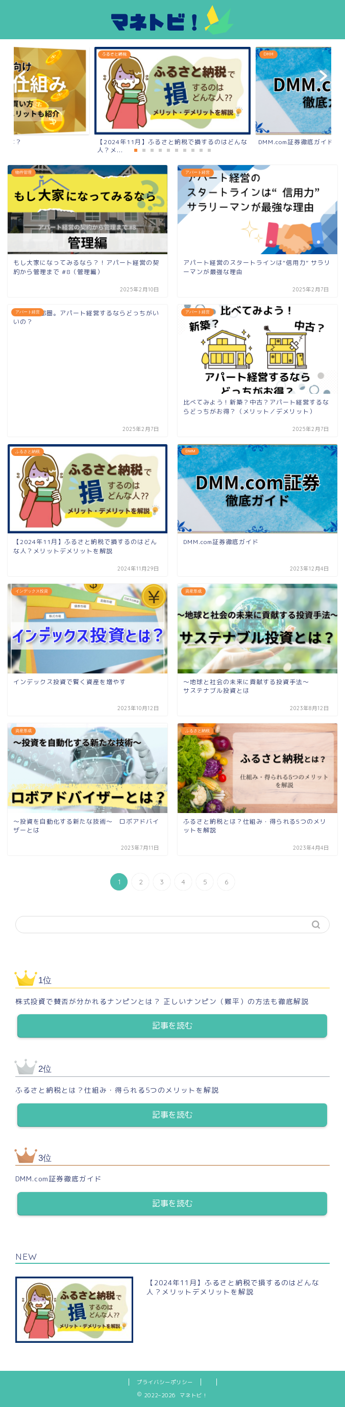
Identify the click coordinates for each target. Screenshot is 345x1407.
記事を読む (172, 1025)
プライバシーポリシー (165, 1382)
